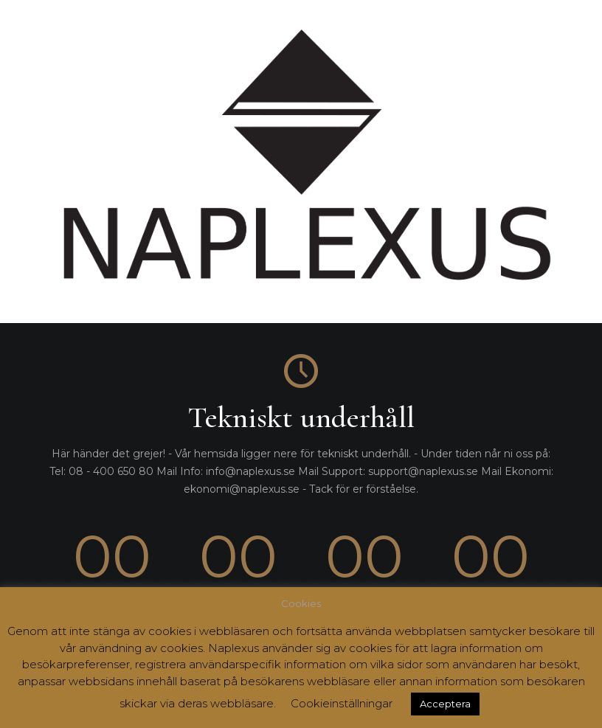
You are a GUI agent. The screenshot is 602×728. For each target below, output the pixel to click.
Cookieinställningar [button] (341, 703)
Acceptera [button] (445, 704)
